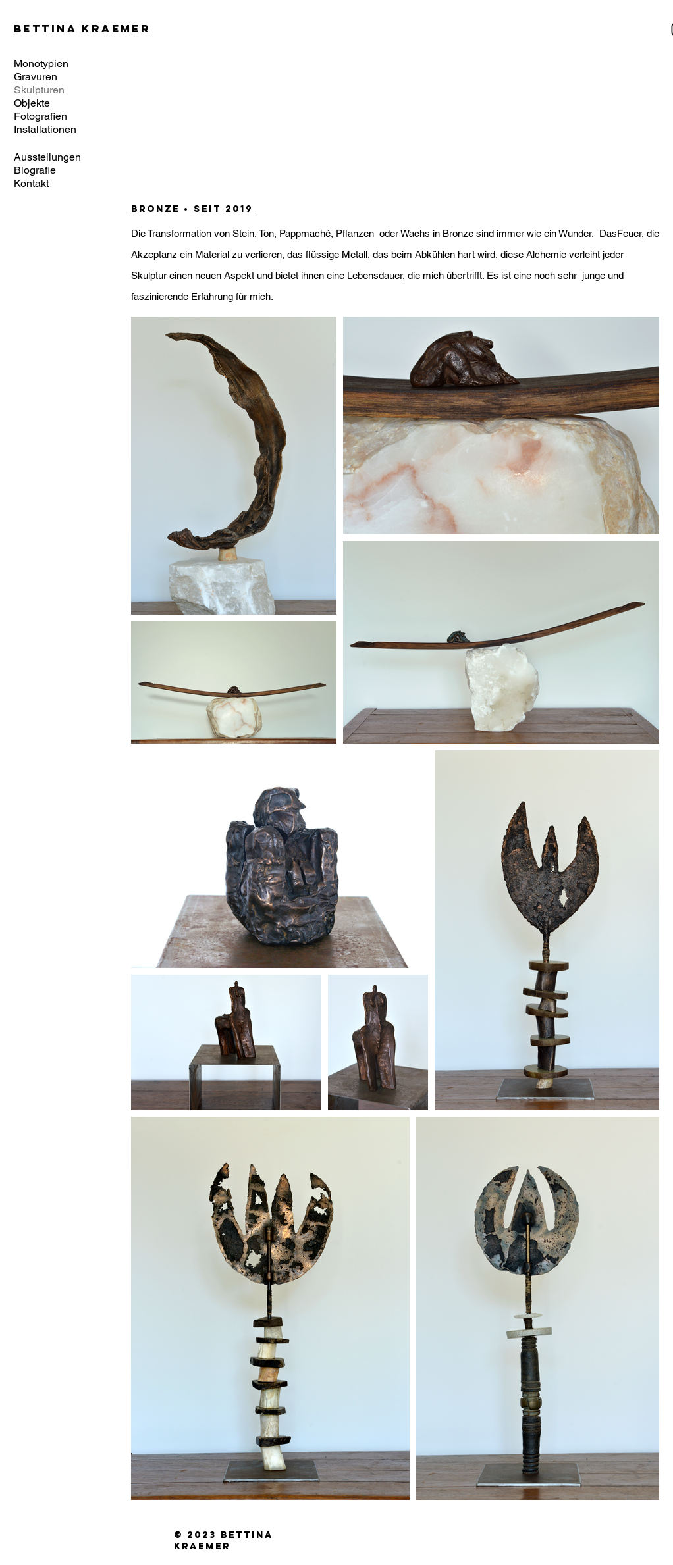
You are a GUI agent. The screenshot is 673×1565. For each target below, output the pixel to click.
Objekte (32, 103)
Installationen (45, 129)
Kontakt (31, 183)
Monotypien (41, 63)
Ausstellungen (47, 157)
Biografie (35, 170)
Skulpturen (39, 90)
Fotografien (40, 116)
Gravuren (35, 76)
